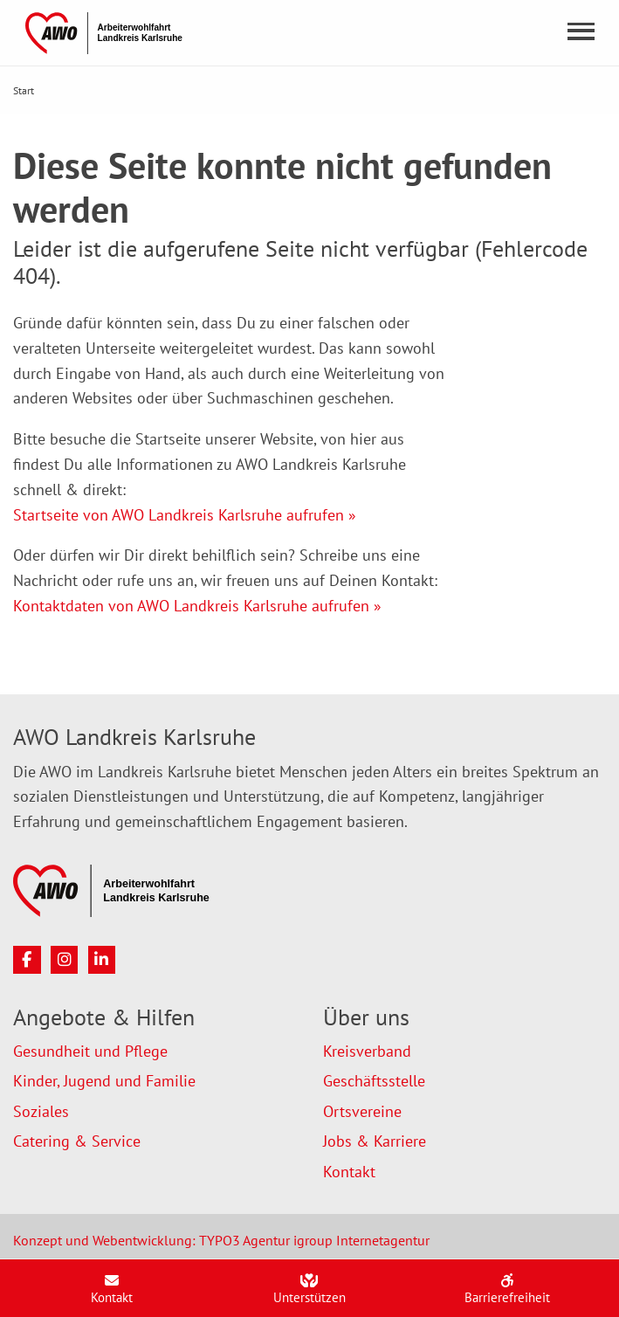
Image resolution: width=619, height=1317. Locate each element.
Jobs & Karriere (374, 1141)
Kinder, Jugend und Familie (104, 1081)
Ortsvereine (362, 1111)
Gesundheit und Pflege (90, 1051)
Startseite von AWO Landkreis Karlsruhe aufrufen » (184, 515)
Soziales (41, 1111)
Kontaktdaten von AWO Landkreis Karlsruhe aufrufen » (197, 606)
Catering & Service (77, 1141)
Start (23, 90)
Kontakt (349, 1172)
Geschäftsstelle (374, 1081)
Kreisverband (367, 1051)
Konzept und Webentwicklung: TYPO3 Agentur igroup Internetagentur (221, 1240)
